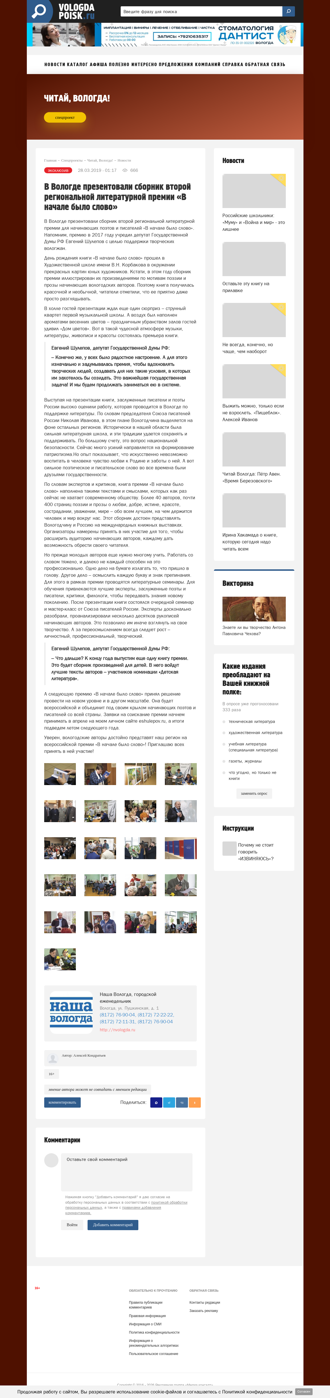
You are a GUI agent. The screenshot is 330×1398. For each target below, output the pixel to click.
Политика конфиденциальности (154, 1332)
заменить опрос (254, 793)
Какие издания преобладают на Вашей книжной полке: (246, 679)
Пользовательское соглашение (153, 1354)
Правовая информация (147, 1316)
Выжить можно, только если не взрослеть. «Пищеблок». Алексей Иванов (253, 413)
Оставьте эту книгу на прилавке (245, 287)
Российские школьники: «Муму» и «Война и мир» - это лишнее (253, 222)
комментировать (62, 1102)
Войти (72, 1225)
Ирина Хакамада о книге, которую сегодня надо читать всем (250, 542)
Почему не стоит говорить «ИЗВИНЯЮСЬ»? (256, 852)
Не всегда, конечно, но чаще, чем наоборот (247, 348)
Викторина (238, 583)
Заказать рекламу (203, 1311)
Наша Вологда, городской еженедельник (128, 997)
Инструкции (238, 828)
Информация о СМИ (145, 1324)
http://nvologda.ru (117, 1029)
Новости (233, 161)
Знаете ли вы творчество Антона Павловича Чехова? (254, 630)
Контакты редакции (204, 1303)
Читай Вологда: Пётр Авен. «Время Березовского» (251, 477)
